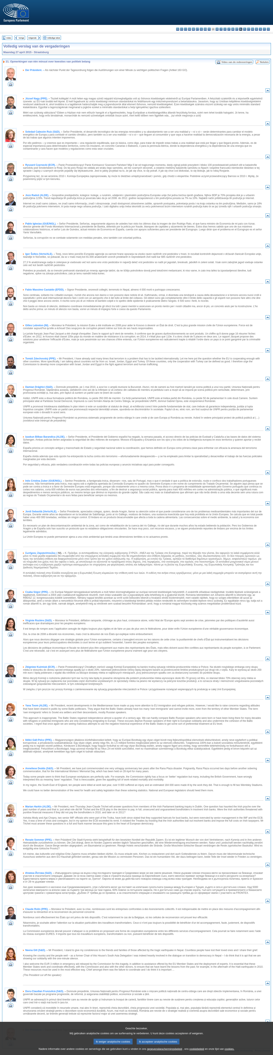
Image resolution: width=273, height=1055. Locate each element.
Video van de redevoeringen (236, 62)
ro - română (252, 29)
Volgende (32, 38)
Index (8, 38)
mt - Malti (236, 29)
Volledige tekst (53, 38)
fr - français (209, 29)
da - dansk (189, 29)
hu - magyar (232, 29)
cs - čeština (185, 29)
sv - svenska (268, 29)
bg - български (177, 29)
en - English (205, 29)
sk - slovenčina (256, 29)
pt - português (248, 29)
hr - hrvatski (217, 29)
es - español (181, 29)
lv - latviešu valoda (225, 29)
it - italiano (221, 29)
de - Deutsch (193, 29)
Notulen (264, 62)
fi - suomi (264, 29)
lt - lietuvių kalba (228, 29)
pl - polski (244, 29)
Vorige (21, 38)
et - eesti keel (197, 29)
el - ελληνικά (201, 29)
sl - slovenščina (260, 29)
